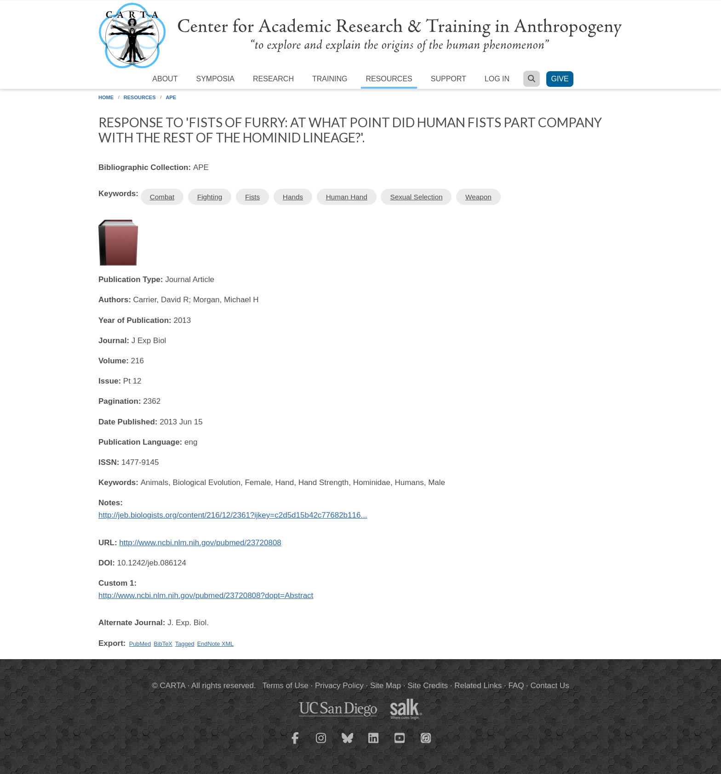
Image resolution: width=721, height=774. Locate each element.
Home (106, 97)
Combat (162, 197)
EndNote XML (215, 643)
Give (559, 79)
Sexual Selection (416, 197)
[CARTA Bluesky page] (347, 743)
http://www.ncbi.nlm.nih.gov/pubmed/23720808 (200, 542)
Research (273, 79)
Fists (252, 197)
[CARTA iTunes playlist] (426, 737)
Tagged (185, 643)
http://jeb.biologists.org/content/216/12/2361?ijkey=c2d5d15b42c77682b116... (232, 515)
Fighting (209, 197)
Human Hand (346, 197)
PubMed (140, 643)
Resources (389, 79)
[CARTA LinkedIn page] (373, 743)
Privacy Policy (339, 685)
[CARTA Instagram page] (321, 743)
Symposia (215, 79)
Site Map (385, 685)
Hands (293, 197)
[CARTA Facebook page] (295, 743)
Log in (497, 79)
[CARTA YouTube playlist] (400, 743)
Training (329, 79)
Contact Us (550, 685)
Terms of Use (286, 685)
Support (448, 79)
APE (171, 97)
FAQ (516, 685)
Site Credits (427, 685)
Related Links (478, 685)
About (164, 79)
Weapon (478, 197)
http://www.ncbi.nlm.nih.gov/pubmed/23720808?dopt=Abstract (205, 595)
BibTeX (163, 643)
